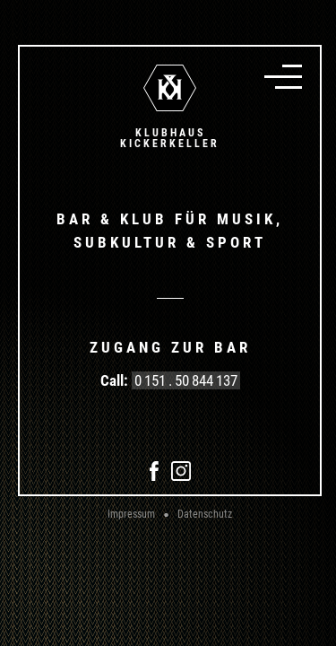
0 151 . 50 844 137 (185, 380)
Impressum (131, 514)
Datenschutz (204, 514)
